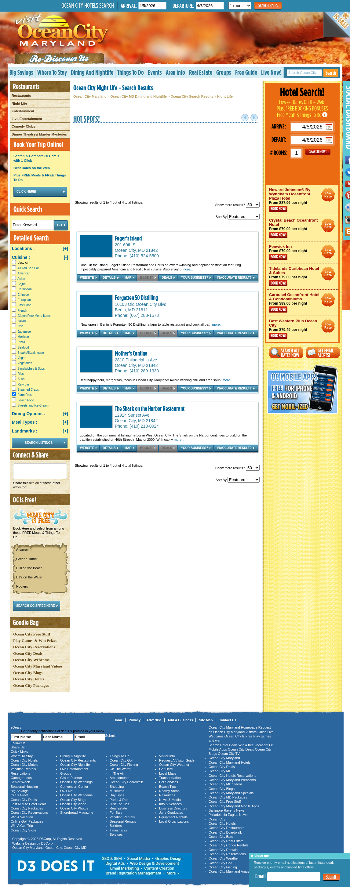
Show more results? (237, 205)
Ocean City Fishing (124, 764)
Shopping (117, 786)
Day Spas (117, 795)
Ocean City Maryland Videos (37, 666)
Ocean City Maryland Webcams (232, 780)
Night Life (19, 103)
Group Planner (71, 778)
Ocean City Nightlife (75, 764)
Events (155, 72)
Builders (116, 825)
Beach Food (26, 400)
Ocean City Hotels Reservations (232, 775)
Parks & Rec (119, 800)
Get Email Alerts (323, 352)
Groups (223, 72)
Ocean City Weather (174, 764)
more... (187, 269)
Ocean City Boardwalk (126, 782)
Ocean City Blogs (27, 672)
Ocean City (54, 847)
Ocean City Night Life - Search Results (113, 88)
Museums (117, 791)
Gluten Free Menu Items (34, 315)
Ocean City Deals (27, 653)
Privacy (134, 720)
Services (116, 834)
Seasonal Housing (24, 786)
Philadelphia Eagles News (228, 814)
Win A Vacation (22, 817)
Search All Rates (286, 352)
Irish (21, 326)
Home (118, 720)
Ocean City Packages (31, 685)
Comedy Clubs (23, 126)
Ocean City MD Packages (228, 797)
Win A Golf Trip (22, 825)
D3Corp (45, 839)
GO (317, 152)
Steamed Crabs (28, 389)
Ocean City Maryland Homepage (233, 727)
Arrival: (129, 5)
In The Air (117, 773)
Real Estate (200, 72)
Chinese (23, 294)
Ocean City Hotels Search (87, 5)
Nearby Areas (169, 791)
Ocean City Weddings (76, 782)
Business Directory (173, 808)
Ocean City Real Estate (226, 841)
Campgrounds (21, 778)
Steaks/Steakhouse (31, 352)
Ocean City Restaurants (78, 760)
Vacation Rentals (23, 769)
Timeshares (118, 830)
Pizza (21, 342)
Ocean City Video (73, 804)
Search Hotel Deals (223, 745)
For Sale (116, 812)
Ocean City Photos (74, 808)
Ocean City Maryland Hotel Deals (328, 195)
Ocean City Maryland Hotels (229, 762)
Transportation (170, 778)
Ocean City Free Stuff (31, 634)
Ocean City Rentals (223, 850)
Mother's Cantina (131, 353)
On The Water (120, 769)
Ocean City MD (75, 847)
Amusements (119, 778)
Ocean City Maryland (90, 96)
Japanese (24, 331)
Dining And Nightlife (92, 72)
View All (20, 263)
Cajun (22, 284)
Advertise (154, 720)
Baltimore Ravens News (226, 810)
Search (331, 73)
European (24, 300)
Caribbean (25, 289)
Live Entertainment (74, 769)
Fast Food (24, 305)
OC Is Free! (19, 795)
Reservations (20, 773)
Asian (21, 279)
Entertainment (23, 111)
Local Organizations (174, 821)
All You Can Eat (28, 268)
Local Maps (167, 773)
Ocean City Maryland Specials (231, 793)
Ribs (21, 373)
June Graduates (171, 812)
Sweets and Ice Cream (33, 405)
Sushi (21, 379)
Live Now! (271, 72)
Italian (22, 321)
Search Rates (268, 5)
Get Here (166, 769)
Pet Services (168, 782)
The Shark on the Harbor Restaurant (149, 408)
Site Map (206, 720)
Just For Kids (119, 804)
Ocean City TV (229, 753)
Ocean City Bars (221, 836)
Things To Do (130, 72)
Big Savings (21, 72)
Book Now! (278, 209)
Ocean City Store (23, 830)
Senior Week (20, 782)
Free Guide (246, 72)
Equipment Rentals (173, 817)
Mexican (23, 337)
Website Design (24, 843)
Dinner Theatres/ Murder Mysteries (39, 134)
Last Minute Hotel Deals (28, 804)
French (22, 310)
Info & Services (170, 804)
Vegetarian (25, 363)
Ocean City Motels (24, 764)
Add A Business (180, 720)
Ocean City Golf (121, 760)
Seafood (23, 347)
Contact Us (227, 720)
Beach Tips (167, 786)
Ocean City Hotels (28, 679)
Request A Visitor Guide (177, 760)
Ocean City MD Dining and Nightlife (138, 96)
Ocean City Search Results (191, 96)
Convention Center (74, 786)
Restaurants (21, 95)
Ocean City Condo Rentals (228, 845)
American (23, 273)
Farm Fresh (26, 394)
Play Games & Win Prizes (35, 640)
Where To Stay (52, 72)
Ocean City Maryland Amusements (234, 871)
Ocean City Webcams (31, 659)
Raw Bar (23, 384)
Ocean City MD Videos (225, 784)
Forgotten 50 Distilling (136, 297)
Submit (331, 877)
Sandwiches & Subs (31, 368)
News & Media (170, 800)
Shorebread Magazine (76, 812)
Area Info (175, 72)
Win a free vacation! (253, 745)
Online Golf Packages (27, 821)
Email (260, 876)
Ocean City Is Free (238, 736)
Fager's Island (128, 238)
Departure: (183, 5)
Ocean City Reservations (34, 647)
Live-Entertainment (27, 119)
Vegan (22, 358)
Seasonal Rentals (123, 821)
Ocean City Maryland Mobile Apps (234, 806)
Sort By (238, 217)
